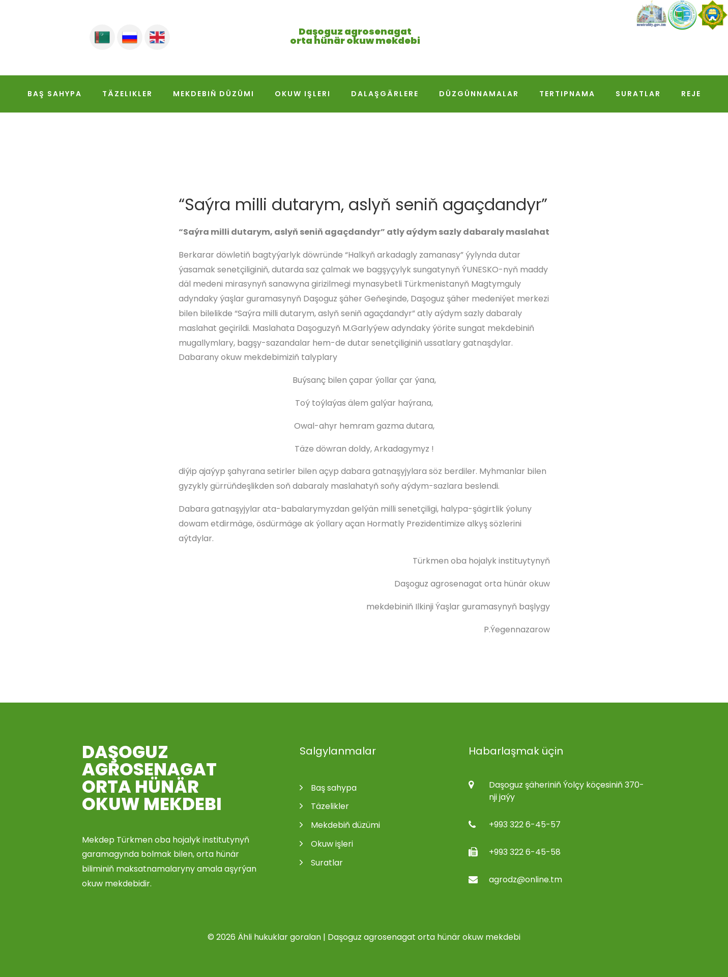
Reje (691, 94)
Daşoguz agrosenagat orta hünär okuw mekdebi (152, 778)
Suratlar (638, 94)
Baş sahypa (54, 94)
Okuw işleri (303, 94)
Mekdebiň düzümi (213, 94)
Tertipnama (567, 94)
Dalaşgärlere (385, 94)
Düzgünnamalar (479, 94)
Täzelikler (127, 94)
